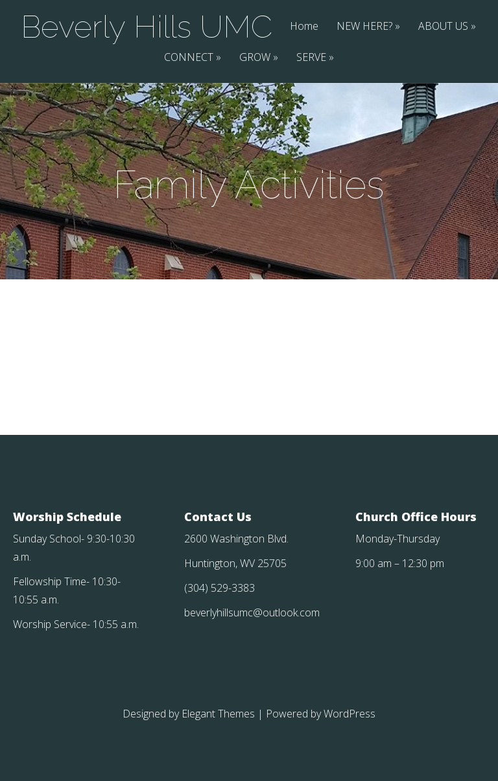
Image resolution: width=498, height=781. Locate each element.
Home (304, 27)
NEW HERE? (364, 27)
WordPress (349, 713)
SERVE (311, 58)
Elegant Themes (218, 713)
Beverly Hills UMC (146, 26)
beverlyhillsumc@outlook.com (252, 612)
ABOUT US (443, 27)
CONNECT (188, 58)
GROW (254, 58)
